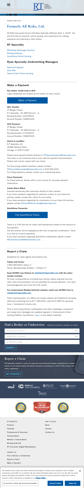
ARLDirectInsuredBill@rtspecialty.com (23, 239)
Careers (48, 429)
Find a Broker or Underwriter (18, 456)
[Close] (80, 472)
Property (10, 425)
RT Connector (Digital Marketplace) (21, 447)
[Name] (42, 342)
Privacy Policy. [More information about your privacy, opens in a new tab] (41, 479)
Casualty (10, 429)
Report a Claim (13, 459)
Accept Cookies (55, 484)
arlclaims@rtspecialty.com (46, 273)
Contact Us (49, 432)
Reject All (72, 484)
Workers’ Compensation (17, 439)
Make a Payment (27, 100)
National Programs (15, 67)
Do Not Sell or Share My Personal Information (20, 484)
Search (10, 347)
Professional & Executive (17, 432)
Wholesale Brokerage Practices (21, 50)
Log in (37, 315)
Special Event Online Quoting (20, 73)
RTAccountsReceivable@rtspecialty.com (24, 169)
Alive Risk (11, 70)
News (47, 425)
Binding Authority (14, 53)
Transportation (13, 436)
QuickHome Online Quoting (19, 56)
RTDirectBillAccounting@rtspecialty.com (38, 203)
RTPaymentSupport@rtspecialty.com (60, 155)
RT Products (12, 421)
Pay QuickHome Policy (27, 214)
